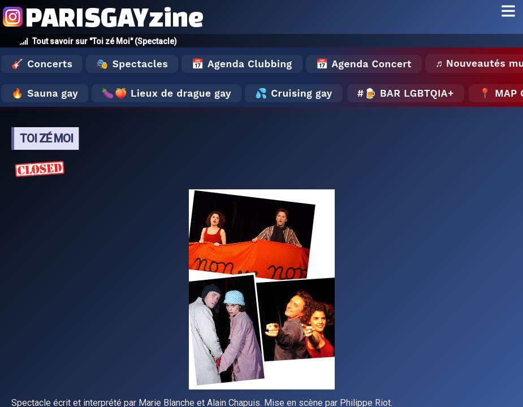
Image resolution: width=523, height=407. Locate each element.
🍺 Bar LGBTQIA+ (409, 93)
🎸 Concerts (41, 64)
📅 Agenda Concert (364, 64)
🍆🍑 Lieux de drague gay (166, 93)
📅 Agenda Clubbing (242, 64)
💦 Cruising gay (293, 93)
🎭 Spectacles (132, 64)
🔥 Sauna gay (44, 93)
